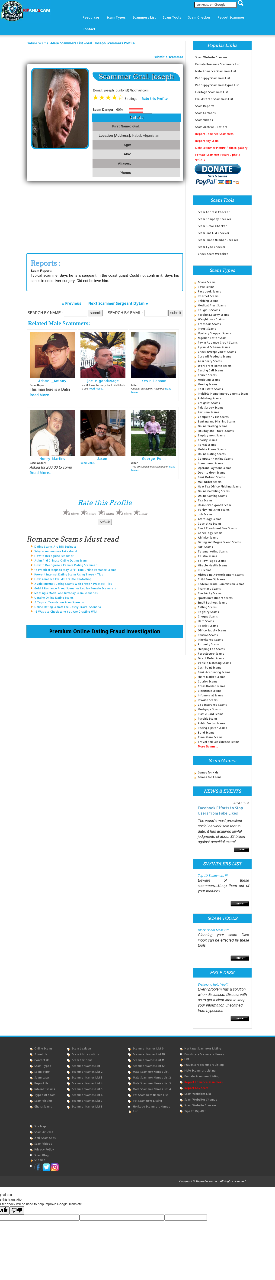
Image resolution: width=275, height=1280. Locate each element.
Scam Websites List (197, 1093)
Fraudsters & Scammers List (214, 99)
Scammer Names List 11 (148, 1060)
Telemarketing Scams (213, 551)
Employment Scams (211, 435)
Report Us (41, 1083)
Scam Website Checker (211, 57)
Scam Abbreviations (85, 1054)
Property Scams (209, 644)
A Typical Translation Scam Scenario (59, 602)
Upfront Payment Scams (214, 468)
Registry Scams (208, 612)
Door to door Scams (211, 472)
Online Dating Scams (212, 454)
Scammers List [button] (144, 17)
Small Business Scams (212, 602)
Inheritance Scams (210, 639)
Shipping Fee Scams (211, 649)
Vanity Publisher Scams (214, 509)
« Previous (71, 303)
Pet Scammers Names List (150, 1095)
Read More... (40, 394)
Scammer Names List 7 (87, 1100)
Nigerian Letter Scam (212, 338)
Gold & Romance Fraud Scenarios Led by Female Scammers (75, 588)
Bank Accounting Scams (214, 672)
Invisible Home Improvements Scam (223, 393)
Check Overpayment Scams (217, 352)
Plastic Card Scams (210, 714)
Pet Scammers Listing (147, 1100)
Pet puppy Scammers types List (217, 85)
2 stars (126, 514)
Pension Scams (208, 635)
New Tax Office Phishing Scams (219, 486)
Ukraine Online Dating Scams (54, 597)
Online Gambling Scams (214, 491)
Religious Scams (209, 310)
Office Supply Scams (212, 630)
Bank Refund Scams (211, 477)
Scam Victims (43, 1100)
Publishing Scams (209, 398)
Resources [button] (91, 17)
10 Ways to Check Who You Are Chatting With (65, 611)
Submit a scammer (168, 57)
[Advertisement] (105, 216)
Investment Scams (210, 463)
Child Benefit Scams (211, 579)
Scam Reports (204, 106)
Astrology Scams (209, 519)
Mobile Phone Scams (212, 449)
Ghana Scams (206, 282)
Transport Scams (209, 324)
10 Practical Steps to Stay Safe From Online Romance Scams (75, 570)
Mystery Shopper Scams (214, 333)
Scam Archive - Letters (211, 127)
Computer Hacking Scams (215, 458)
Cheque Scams (208, 616)
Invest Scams (207, 328)
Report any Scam (207, 141)
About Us (40, 1054)
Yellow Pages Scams (212, 560)
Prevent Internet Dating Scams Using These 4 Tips (68, 574)
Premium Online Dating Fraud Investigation (104, 631)
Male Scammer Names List (151, 1071)
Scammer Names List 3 (87, 1077)
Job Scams (205, 514)
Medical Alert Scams (212, 305)
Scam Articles (43, 1132)
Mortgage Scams (209, 709)
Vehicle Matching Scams (214, 663)
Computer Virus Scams (213, 417)
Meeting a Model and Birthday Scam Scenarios (66, 593)
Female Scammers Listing (201, 1076)
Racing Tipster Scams (212, 728)
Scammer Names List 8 (87, 1106)
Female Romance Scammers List (217, 64)
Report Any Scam (196, 1088)
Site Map (40, 1126)
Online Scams (37, 43)
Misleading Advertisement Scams (221, 574)
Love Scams (206, 287)
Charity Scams (207, 440)
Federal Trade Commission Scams (221, 584)
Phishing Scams (208, 300)
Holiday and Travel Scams (216, 430)
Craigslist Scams (209, 403)
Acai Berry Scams (210, 361)
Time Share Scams (210, 737)
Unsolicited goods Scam (214, 505)
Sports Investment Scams (215, 598)
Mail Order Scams (209, 482)
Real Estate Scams (210, 389)
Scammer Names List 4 (87, 1083)
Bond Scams (206, 732)
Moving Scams (207, 384)
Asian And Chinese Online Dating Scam (60, 560)
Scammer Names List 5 (87, 1089)
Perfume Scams (208, 412)
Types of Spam (44, 1095)
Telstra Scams (207, 556)
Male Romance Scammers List (215, 71)
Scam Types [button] (116, 17)
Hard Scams (206, 621)
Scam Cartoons (205, 113)
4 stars (91, 514)
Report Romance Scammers (214, 134)
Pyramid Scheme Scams (214, 347)
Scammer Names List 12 (149, 1066)
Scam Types (42, 1066)
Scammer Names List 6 (87, 1095)
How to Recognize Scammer (54, 556)
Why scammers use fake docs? (55, 551)
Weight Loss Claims (211, 319)
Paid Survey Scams (210, 407)
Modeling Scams (209, 379)
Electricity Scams (209, 593)
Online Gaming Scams (212, 495)
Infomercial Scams (210, 695)
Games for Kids (208, 772)
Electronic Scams (209, 690)
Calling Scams (207, 607)
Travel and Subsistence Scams (218, 742)
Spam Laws (42, 1077)
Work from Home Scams (214, 365)
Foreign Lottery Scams (213, 314)
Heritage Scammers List (211, 92)
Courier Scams (207, 681)
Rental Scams (207, 444)
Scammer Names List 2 (87, 1071)
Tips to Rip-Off (195, 1111)
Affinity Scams (208, 537)
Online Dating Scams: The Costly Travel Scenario (67, 607)
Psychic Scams (207, 718)
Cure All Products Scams (214, 356)
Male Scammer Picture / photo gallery (221, 147)
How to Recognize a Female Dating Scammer (65, 565)
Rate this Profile (155, 99)
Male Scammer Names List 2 (152, 1077)
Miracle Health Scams (212, 565)
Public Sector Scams (211, 723)
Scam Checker (199, 17)
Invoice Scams (207, 700)
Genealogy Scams (210, 533)
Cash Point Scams (209, 667)
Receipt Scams (208, 625)
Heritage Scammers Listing (202, 1048)
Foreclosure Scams (211, 653)
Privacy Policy (44, 1149)
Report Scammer (230, 17)
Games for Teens (209, 777)
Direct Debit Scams (211, 658)
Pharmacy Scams (209, 588)
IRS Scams (204, 570)
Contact (89, 29)
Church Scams (207, 375)
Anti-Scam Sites (45, 1138)
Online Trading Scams (212, 426)
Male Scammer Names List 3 (152, 1083)
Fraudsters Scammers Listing (204, 1064)
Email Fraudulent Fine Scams (217, 528)
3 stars (109, 514)
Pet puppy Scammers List (212, 78)
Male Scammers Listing (200, 1070)
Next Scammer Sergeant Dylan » (118, 303)
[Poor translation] (17, 1210)
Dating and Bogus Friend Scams (219, 542)
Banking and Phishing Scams (217, 421)
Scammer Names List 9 (148, 1048)
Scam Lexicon (81, 1048)
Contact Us (41, 1060)
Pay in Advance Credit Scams (218, 342)
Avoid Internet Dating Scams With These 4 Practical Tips (73, 583)
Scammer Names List (86, 1066)
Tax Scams (205, 500)
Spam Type (42, 1071)
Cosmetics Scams (209, 523)
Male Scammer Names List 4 (152, 1089)
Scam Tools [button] (172, 17)
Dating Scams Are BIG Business (55, 546)
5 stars (73, 514)
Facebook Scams (209, 291)
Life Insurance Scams (212, 704)
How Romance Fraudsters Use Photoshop (63, 579)
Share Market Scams (211, 677)
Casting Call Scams (210, 370)
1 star (143, 514)
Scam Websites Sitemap (200, 1099)
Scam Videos (204, 120)
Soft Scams (205, 547)
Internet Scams (208, 296)
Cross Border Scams (211, 686)
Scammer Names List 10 (149, 1054)
